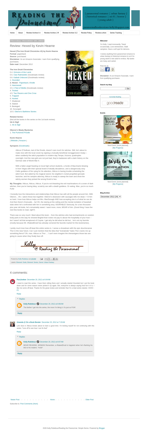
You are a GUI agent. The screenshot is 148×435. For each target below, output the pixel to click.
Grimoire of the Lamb (22, 72)
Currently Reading (115, 97)
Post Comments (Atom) (29, 404)
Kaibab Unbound (20, 77)
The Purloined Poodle (21, 133)
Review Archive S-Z (70, 33)
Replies (22, 299)
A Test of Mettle (19, 88)
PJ (18, 290)
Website (14, 140)
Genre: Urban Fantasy (46, 262)
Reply (19, 294)
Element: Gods (21, 262)
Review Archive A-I (33, 33)
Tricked (15, 90)
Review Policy (86, 33)
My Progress (118, 148)
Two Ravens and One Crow (24, 93)
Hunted (15, 98)
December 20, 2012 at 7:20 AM (53, 322)
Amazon (22, 140)
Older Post (89, 400)
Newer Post (15, 400)
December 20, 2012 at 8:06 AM (51, 304)
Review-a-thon (100, 33)
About (20, 33)
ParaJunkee (21, 280)
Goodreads (24, 146)
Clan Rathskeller (20, 75)
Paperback (23, 83)
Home (12, 33)
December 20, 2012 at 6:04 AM (38, 280)
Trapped (15, 96)
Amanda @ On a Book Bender (29, 322)
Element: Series (32, 262)
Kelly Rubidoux (29, 304)
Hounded (16, 80)
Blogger (102, 428)
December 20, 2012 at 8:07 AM (51, 342)
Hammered (16, 85)
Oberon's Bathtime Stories (25, 111)
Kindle (32, 83)
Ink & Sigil (16, 125)
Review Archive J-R (51, 33)
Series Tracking (116, 33)
